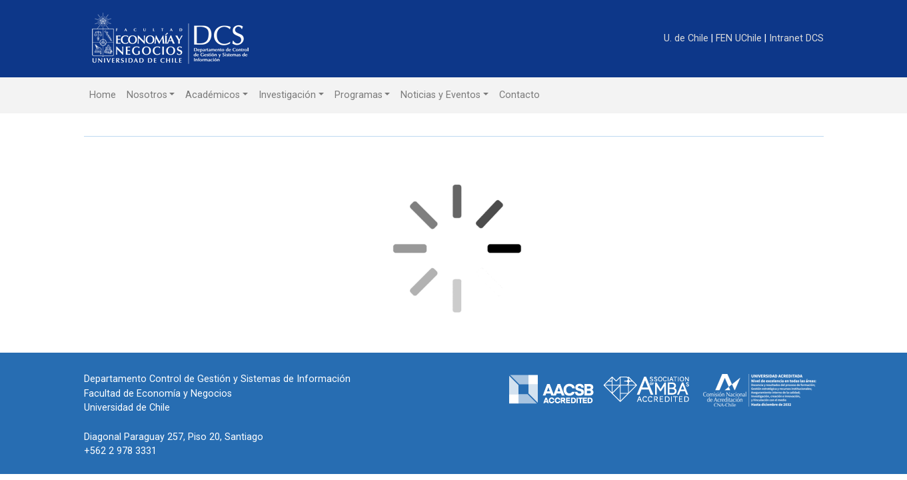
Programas (359, 95)
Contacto (519, 95)
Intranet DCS (796, 38)
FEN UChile (740, 38)
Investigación (287, 95)
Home (102, 95)
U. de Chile (687, 38)
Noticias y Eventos (440, 95)
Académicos (212, 95)
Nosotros (147, 95)
